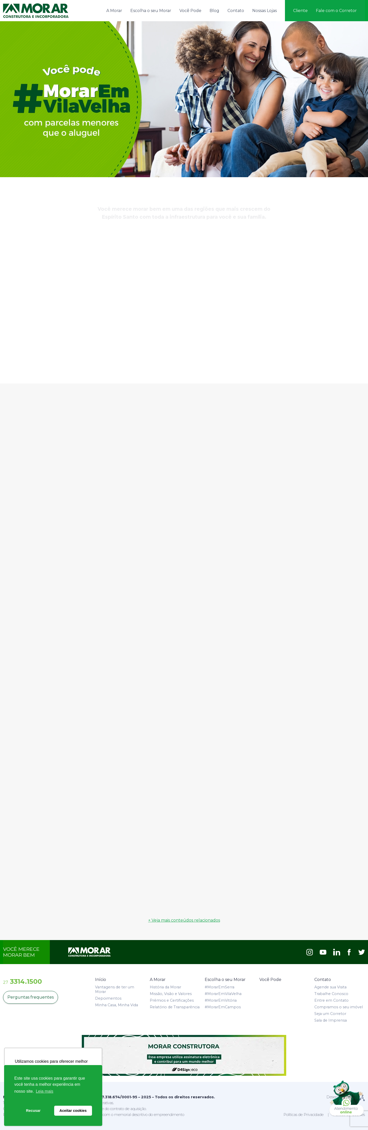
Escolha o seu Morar (150, 10)
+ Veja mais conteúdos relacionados (184, 920)
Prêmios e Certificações (172, 1000)
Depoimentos (108, 998)
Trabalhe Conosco (331, 993)
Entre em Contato (331, 1000)
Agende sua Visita (330, 987)
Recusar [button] (33, 1111)
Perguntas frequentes (30, 997)
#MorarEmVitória (221, 1000)
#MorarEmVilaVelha (223, 993)
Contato (235, 10)
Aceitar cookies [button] (73, 1111)
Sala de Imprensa (330, 1020)
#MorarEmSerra (219, 987)
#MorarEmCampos (223, 1007)
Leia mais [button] (44, 1091)
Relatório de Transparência (175, 1007)
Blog (214, 10)
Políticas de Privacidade (303, 1114)
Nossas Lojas (264, 10)
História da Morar (165, 987)
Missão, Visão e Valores (171, 993)
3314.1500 (22, 981)
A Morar (114, 10)
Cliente (300, 10)
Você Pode (190, 10)
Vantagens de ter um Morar (114, 989)
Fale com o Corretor (336, 10)
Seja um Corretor (330, 1013)
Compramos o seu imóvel (338, 1007)
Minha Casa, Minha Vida (116, 1005)
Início (100, 979)
